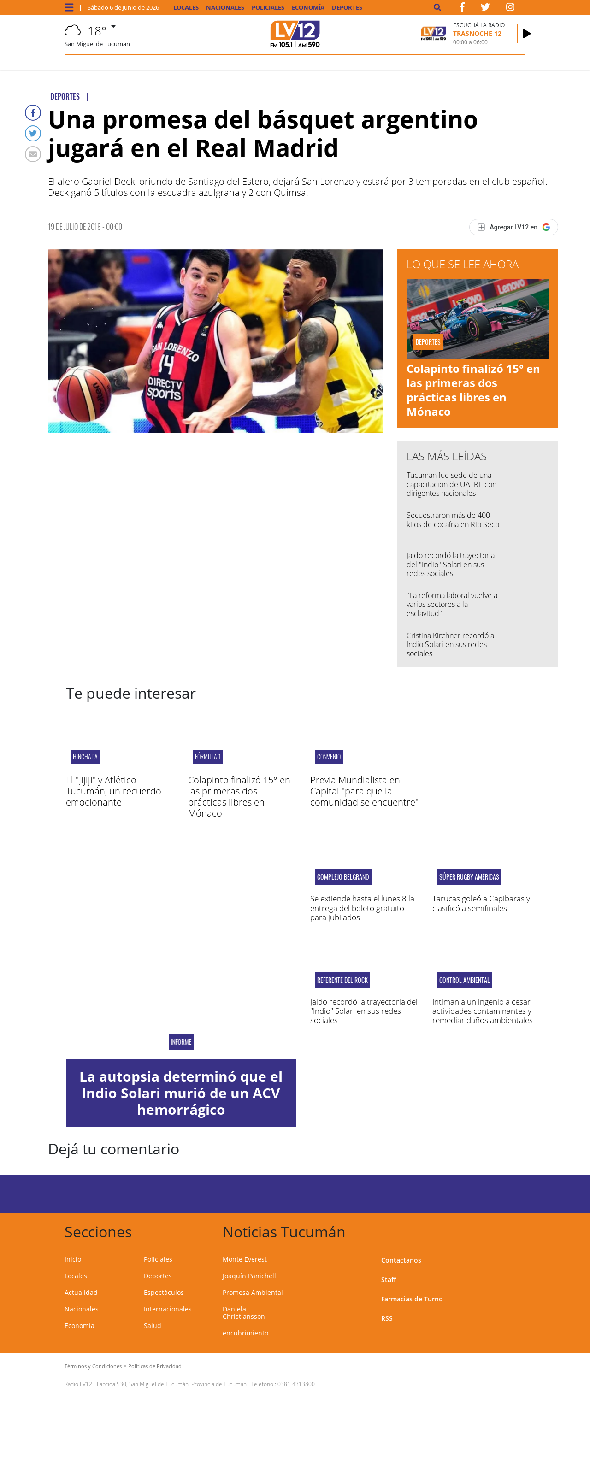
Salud (152, 1325)
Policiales (268, 8)
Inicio (73, 1259)
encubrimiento (245, 1333)
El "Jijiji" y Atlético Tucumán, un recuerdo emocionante (113, 791)
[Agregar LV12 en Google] (513, 227)
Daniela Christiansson (244, 1313)
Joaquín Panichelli (250, 1275)
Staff (388, 1279)
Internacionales (168, 1309)
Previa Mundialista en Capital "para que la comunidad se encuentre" (364, 791)
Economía (308, 8)
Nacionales (225, 8)
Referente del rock (342, 980)
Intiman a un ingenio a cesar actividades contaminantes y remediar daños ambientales (482, 1011)
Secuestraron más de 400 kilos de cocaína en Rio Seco (453, 519)
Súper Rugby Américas (469, 877)
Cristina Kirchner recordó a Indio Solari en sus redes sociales (450, 644)
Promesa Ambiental (253, 1292)
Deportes (347, 8)
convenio (329, 756)
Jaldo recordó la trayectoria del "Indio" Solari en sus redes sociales (451, 564)
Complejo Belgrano (343, 877)
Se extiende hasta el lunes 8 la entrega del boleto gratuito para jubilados (362, 908)
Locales (186, 8)
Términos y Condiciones (93, 1366)
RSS (387, 1318)
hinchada (85, 756)
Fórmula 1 (208, 756)
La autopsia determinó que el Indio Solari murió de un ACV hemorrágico (181, 1093)
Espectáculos (164, 1292)
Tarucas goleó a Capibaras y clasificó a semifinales (481, 903)
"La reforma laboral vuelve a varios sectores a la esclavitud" (452, 604)
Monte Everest (245, 1259)
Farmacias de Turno (412, 1298)
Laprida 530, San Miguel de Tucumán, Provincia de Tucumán (172, 1384)
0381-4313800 (296, 1384)
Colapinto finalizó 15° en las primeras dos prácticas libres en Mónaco (473, 390)
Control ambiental (464, 980)
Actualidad (81, 1292)
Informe (181, 1042)
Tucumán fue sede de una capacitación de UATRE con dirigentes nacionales (451, 484)
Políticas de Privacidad (155, 1366)
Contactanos (401, 1260)
